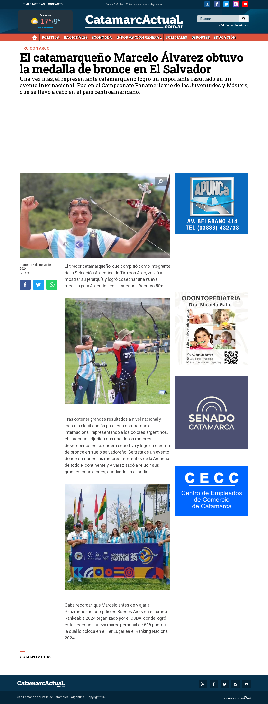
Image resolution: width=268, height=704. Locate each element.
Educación (225, 37)
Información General (139, 37)
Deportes (200, 37)
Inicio (35, 37)
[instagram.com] (236, 4)
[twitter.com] (226, 4)
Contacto (55, 4)
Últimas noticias (32, 4)
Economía (102, 37)
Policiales (176, 37)
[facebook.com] (217, 4)
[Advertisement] (134, 136)
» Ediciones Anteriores (233, 25)
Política (51, 37)
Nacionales (76, 37)
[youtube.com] (245, 4)
